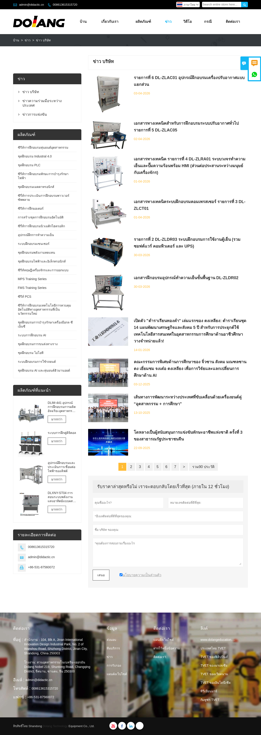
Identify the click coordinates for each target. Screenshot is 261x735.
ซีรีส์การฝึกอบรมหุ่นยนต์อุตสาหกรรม (43, 147)
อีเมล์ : (18, 680)
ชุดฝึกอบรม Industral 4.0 (35, 156)
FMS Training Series (32, 288)
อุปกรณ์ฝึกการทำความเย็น (36, 235)
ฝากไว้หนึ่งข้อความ (166, 648)
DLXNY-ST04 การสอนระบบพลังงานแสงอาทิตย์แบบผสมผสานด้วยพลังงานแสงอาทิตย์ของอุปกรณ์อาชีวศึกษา (61, 497)
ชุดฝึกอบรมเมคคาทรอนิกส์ (36, 187)
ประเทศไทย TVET (213, 648)
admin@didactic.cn (31, 4)
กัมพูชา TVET (209, 700)
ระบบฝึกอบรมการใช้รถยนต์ (37, 361)
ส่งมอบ (111, 639)
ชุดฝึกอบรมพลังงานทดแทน (36, 252)
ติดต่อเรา (233, 21)
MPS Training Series (32, 279)
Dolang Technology (55, 726)
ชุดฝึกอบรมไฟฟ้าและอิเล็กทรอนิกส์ (42, 261)
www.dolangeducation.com (219, 639)
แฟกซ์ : (19, 697)
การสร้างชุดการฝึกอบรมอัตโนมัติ (40, 217)
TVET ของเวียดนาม (214, 674)
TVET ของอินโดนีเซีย (215, 682)
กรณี (208, 21)
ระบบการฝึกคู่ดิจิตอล (62, 433)
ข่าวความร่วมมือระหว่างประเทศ (42, 103)
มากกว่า (56, 419)
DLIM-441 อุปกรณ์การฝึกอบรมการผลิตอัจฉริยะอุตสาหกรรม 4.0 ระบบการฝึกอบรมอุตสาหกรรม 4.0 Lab (62, 407)
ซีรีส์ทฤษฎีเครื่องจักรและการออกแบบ (43, 270)
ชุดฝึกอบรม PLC (29, 165)
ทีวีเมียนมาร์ (208, 691)
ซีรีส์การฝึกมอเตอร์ (31, 208)
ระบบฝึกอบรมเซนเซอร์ (33, 244)
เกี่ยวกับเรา (109, 21)
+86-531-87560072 (41, 567)
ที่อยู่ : (18, 639)
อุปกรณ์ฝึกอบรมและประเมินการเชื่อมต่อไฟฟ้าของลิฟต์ (61, 467)
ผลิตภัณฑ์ (143, 21)
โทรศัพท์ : (22, 688)
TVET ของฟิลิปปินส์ (214, 657)
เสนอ (101, 575)
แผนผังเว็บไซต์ (117, 674)
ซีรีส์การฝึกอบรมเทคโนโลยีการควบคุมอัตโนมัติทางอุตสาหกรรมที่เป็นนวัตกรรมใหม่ (44, 309)
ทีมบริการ (113, 648)
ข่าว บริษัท (30, 92)
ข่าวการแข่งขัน (34, 114)
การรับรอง (114, 665)
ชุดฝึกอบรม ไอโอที (30, 353)
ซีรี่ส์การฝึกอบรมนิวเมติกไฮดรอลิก (41, 226)
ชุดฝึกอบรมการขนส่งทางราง (38, 344)
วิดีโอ (187, 21)
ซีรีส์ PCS (24, 296)
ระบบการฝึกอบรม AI (32, 335)
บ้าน (83, 21)
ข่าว (168, 21)
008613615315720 (65, 4)
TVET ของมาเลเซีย (213, 665)
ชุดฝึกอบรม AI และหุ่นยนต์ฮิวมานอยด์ (44, 370)
